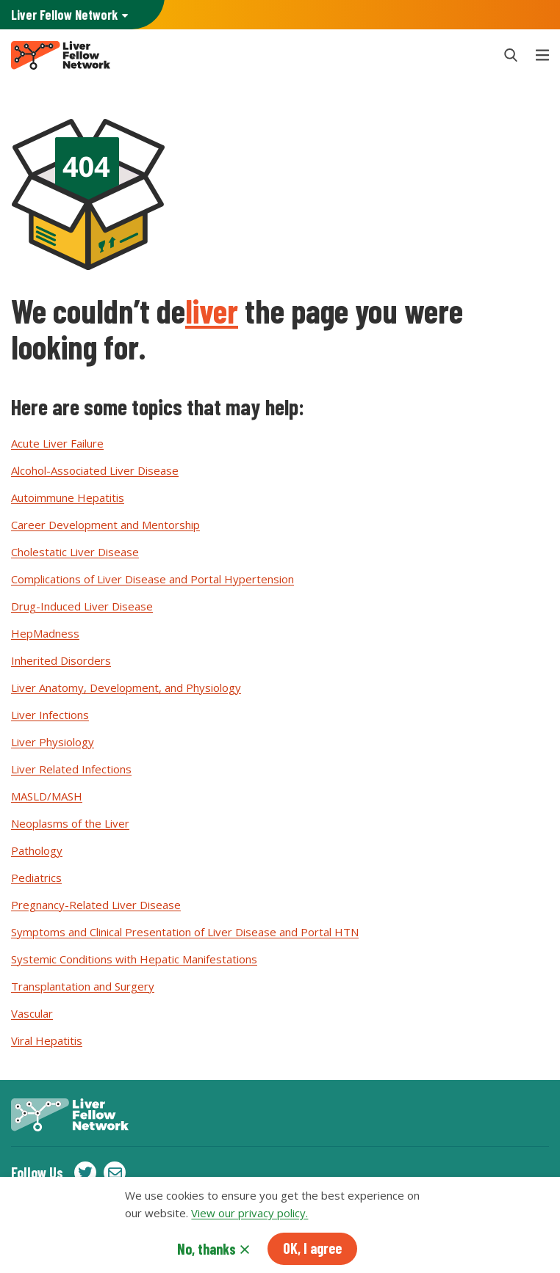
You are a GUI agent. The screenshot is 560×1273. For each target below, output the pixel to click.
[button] (510, 55)
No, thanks (206, 1253)
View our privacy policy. (249, 1217)
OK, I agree (312, 1252)
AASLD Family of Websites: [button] (64, 15)
